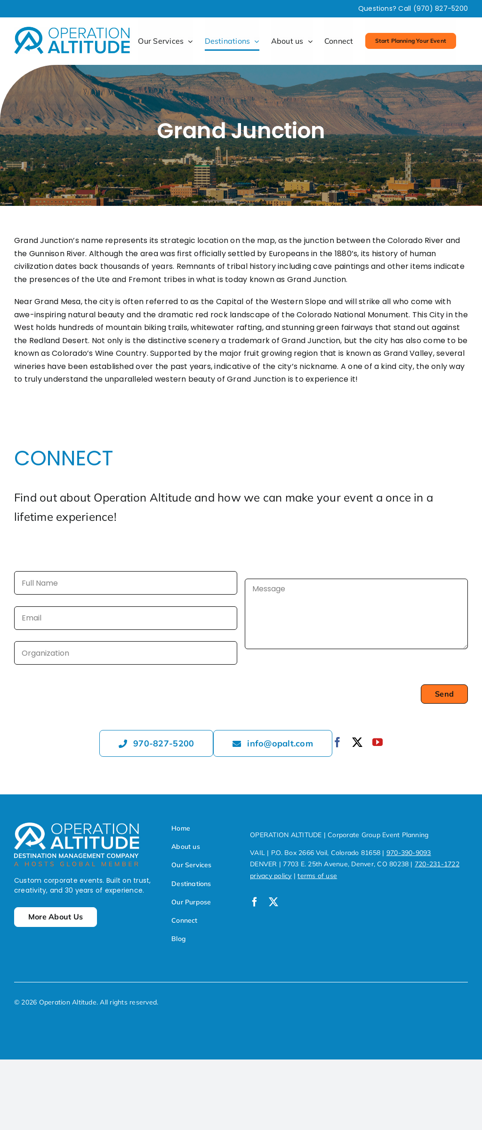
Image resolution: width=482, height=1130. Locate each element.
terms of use (317, 875)
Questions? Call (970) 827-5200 (413, 8)
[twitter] (357, 742)
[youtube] (377, 742)
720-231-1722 (437, 864)
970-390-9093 (408, 852)
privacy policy (270, 875)
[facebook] (337, 742)
